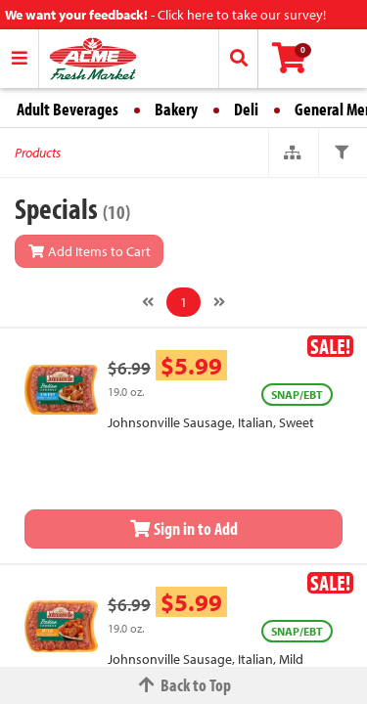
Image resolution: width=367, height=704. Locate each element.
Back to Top (184, 685)
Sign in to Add (184, 528)
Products (38, 152)
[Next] (219, 302)
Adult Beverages (67, 109)
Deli (246, 109)
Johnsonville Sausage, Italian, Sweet (211, 422)
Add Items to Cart (89, 251)
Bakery (176, 109)
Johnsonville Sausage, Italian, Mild (205, 659)
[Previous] (147, 302)
